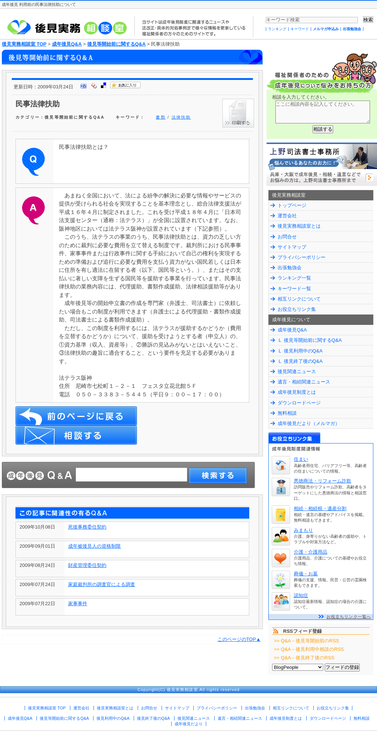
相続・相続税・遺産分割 (320, 508)
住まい (301, 459)
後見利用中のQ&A (112, 718)
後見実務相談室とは (299, 226)
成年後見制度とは (297, 392)
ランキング (277, 29)
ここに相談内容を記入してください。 (322, 112)
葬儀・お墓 (306, 573)
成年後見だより (189, 724)
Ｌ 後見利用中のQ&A (300, 351)
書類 (160, 117)
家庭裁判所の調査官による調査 (101, 584)
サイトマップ (292, 247)
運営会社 (287, 215)
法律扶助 (181, 117)
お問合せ (287, 236)
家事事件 (77, 603)
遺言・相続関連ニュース (304, 382)
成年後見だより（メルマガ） (309, 423)
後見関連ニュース (297, 371)
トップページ (292, 205)
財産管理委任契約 (87, 565)
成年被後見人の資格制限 (94, 546)
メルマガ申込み (326, 29)
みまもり (303, 530)
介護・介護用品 (310, 552)
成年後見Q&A (67, 44)
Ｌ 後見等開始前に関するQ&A (310, 340)
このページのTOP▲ (239, 639)
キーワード (299, 29)
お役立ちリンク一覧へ (349, 616)
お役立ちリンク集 (297, 309)
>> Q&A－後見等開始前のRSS (306, 640)
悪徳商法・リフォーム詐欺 (322, 481)
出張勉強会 (352, 29)
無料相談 (287, 413)
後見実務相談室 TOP (24, 44)
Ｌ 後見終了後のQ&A (300, 361)
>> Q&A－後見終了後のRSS (304, 657)
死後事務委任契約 (87, 527)
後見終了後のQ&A (153, 718)
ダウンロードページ (299, 403)
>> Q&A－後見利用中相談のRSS (309, 649)
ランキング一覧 (294, 278)
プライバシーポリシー (301, 257)
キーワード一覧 (294, 288)
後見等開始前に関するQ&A (116, 44)
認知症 (301, 595)
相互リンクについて (299, 299)
